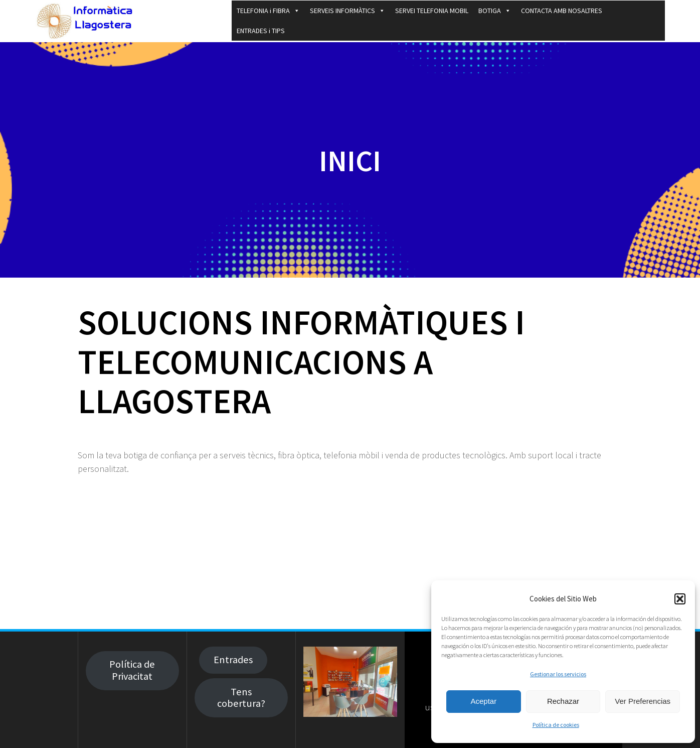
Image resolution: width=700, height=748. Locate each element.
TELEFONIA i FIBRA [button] (268, 11)
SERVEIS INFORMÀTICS (347, 11)
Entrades (233, 659)
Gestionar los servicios (558, 674)
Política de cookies (556, 724)
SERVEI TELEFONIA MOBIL (431, 10)
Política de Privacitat (132, 670)
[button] (680, 599)
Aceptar (483, 701)
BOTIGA (494, 11)
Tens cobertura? (241, 697)
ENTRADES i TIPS (261, 30)
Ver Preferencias (642, 701)
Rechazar (563, 701)
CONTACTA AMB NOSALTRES (561, 10)
